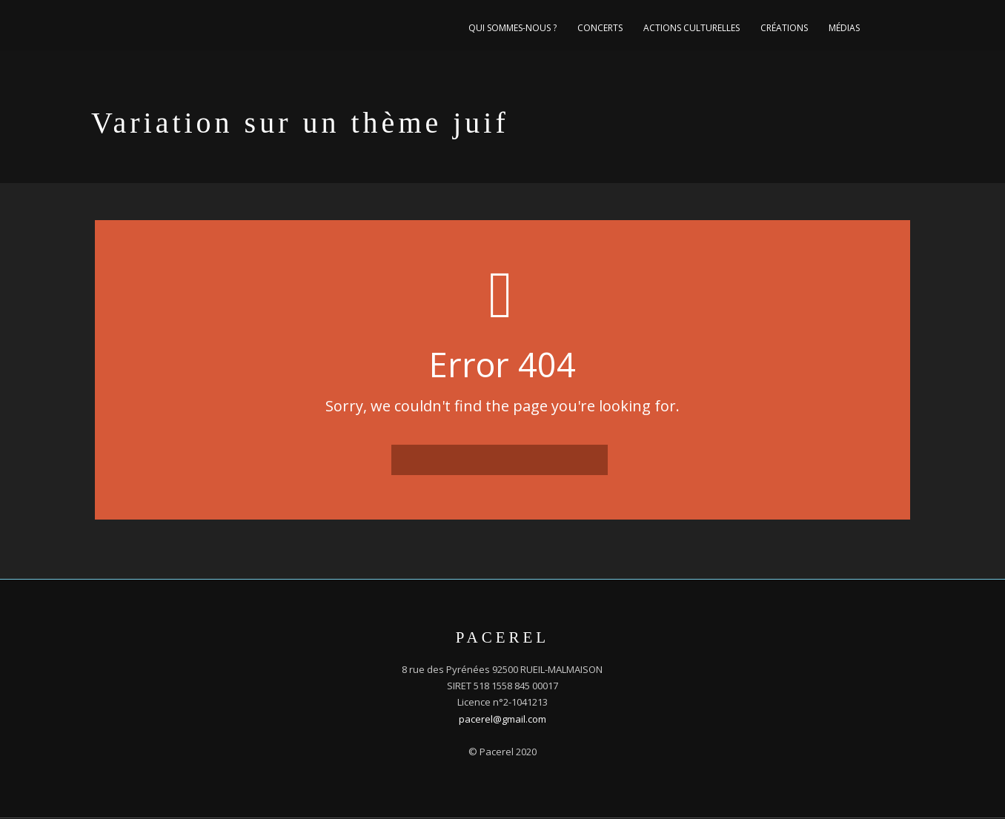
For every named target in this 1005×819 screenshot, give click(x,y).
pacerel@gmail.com (502, 719)
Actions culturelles (691, 27)
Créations (784, 27)
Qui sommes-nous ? (512, 27)
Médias (844, 27)
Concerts (600, 27)
